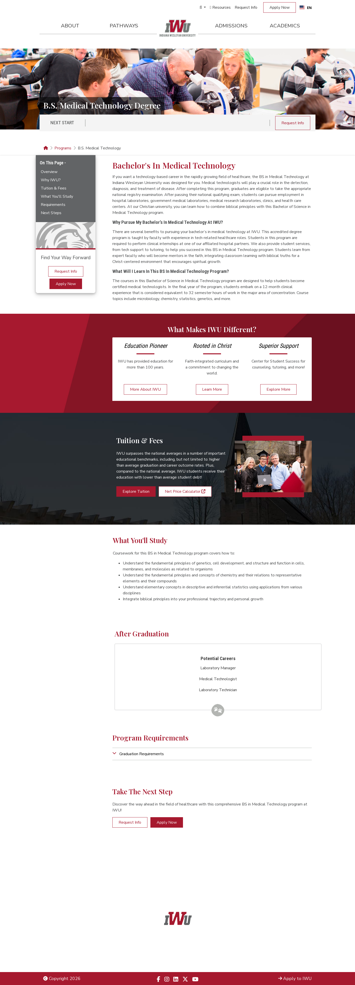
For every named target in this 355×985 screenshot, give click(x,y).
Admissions (231, 25)
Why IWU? (51, 180)
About (70, 25)
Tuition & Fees (53, 188)
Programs (62, 148)
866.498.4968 (184, 954)
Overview (49, 172)
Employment (55, 961)
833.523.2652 (189, 961)
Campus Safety (297, 961)
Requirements (53, 204)
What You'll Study (57, 196)
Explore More (278, 389)
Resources (220, 7)
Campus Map (299, 954)
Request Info (246, 7)
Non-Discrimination (62, 954)
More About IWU (145, 389)
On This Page (52, 162)
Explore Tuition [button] (136, 491)
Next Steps (51, 213)
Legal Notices (56, 941)
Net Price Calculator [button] (185, 491)
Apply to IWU (295, 979)
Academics (285, 25)
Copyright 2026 (62, 979)
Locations (302, 948)
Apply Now (279, 7)
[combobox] (305, 7)
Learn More (212, 389)
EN (306, 7)
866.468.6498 (188, 948)
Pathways (124, 25)
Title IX (50, 948)
